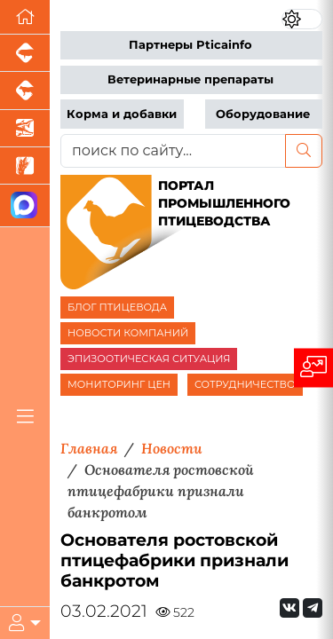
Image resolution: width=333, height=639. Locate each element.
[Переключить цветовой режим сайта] (301, 19)
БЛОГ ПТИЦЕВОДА (117, 307)
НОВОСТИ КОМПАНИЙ (127, 333)
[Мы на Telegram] (312, 608)
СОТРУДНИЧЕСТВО (245, 384)
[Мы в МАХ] (25, 205)
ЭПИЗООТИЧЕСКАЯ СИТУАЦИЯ (148, 358)
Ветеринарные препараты (190, 79)
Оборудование (263, 114)
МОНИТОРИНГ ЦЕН (118, 384)
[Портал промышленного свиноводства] (25, 53)
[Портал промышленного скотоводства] (25, 90)
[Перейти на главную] (25, 17)
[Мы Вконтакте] (289, 608)
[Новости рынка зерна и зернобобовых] (25, 166)
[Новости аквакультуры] (25, 128)
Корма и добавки (122, 114)
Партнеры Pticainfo (190, 44)
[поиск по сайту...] (173, 151)
